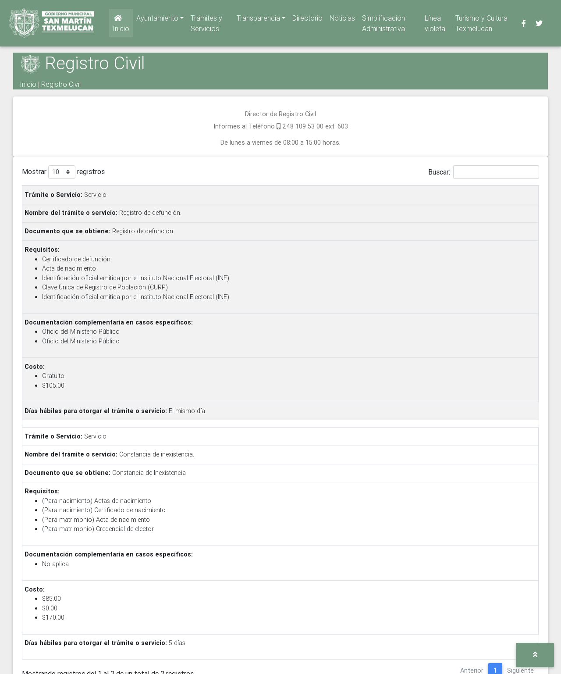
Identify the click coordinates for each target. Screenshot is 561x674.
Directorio (307, 19)
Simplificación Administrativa (383, 25)
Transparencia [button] (258, 19)
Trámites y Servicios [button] (206, 25)
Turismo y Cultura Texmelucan (481, 25)
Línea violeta (435, 25)
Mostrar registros (63, 172)
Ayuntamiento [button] (157, 19)
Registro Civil (61, 84)
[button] (535, 655)
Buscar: (483, 172)
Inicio (121, 25)
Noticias (342, 19)
